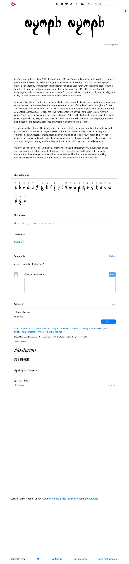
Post (112, 274)
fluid (24, 332)
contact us (57, 559)
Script (63, 498)
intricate (42, 332)
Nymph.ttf (21, 385)
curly (16, 328)
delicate (46, 328)
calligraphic (102, 328)
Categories (92, 498)
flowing (84, 328)
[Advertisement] (64, 60)
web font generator (108, 559)
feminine (36, 328)
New (51, 498)
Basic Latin (19, 242)
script (92, 328)
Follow (112, 256)
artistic (17, 332)
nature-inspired (54, 332)
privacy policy (80, 559)
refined (75, 328)
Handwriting (73, 498)
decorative (25, 328)
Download (107, 321)
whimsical (66, 328)
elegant (55, 328)
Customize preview (110, 45)
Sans (56, 498)
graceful (32, 332)
